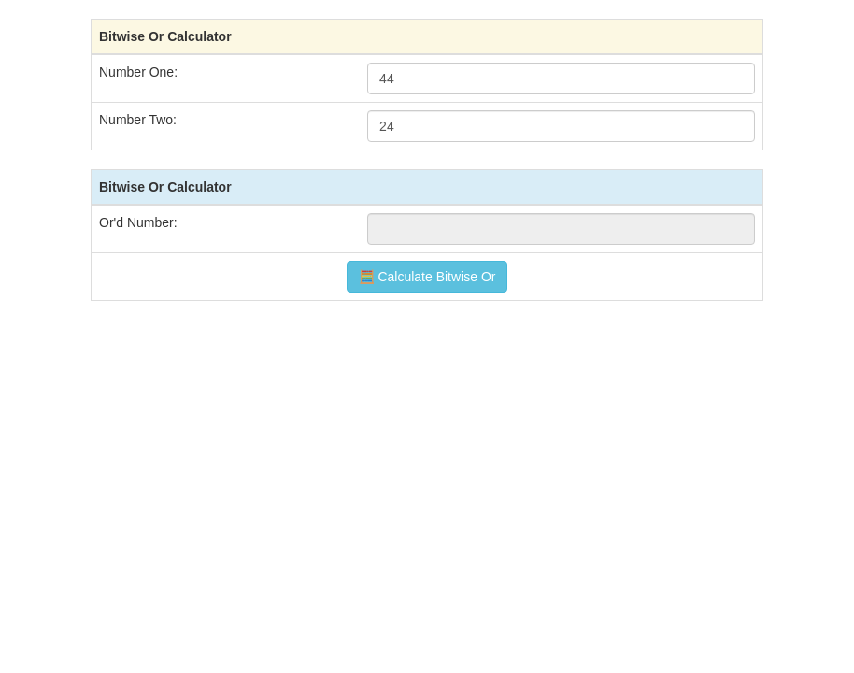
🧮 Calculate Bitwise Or (427, 276)
